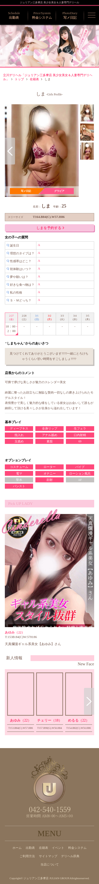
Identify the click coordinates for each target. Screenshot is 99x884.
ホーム (17, 847)
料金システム (77, 847)
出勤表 (30, 847)
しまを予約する (50, 228)
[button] (91, 15)
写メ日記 (26, 191)
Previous (10, 151)
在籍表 (34, 79)
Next (89, 701)
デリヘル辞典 (70, 856)
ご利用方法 (27, 856)
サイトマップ (48, 856)
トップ (19, 79)
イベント (58, 847)
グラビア (59, 191)
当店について (49, 864)
